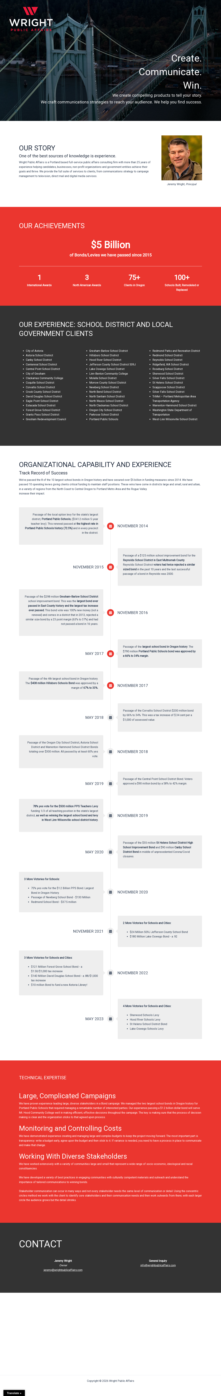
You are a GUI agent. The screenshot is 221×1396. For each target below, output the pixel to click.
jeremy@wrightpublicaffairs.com (63, 1270)
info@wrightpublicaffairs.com (158, 1265)
